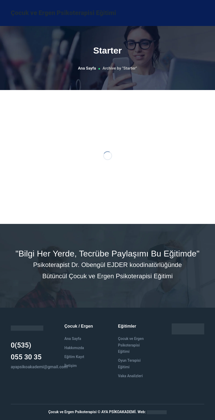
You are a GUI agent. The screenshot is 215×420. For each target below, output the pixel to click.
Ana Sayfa (87, 68)
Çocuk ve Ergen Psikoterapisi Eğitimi (63, 13)
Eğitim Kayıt (74, 357)
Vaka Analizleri (130, 376)
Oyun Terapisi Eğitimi (129, 363)
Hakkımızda (74, 348)
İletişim (70, 366)
